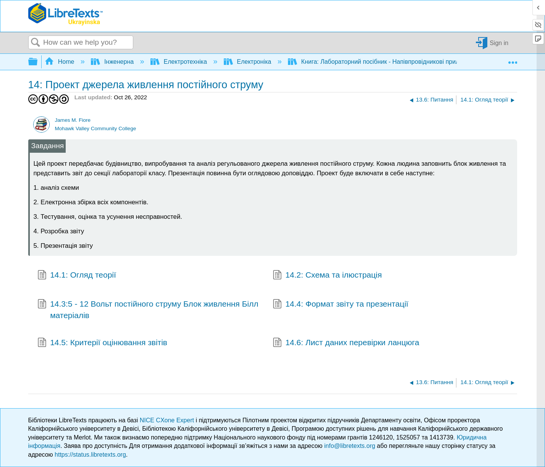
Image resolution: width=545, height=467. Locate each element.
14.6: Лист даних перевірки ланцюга (346, 343)
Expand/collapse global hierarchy (37, 62)
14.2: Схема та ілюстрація (327, 275)
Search (36, 42)
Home (60, 61)
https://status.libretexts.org (90, 454)
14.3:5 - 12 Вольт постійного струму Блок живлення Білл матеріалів (148, 309)
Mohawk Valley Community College (95, 128)
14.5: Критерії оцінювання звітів (102, 343)
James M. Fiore (73, 120)
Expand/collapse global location (512, 59)
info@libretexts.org (349, 446)
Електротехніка (179, 61)
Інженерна (113, 61)
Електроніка (248, 61)
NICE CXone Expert (168, 420)
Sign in (499, 42)
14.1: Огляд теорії (76, 275)
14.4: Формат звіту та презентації (341, 304)
